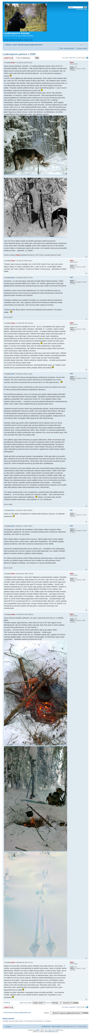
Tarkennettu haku (81, 9)
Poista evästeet (56, 1026)
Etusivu (8, 45)
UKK (61, 48)
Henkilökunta (46, 1026)
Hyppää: (46, 1013)
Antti (12, 277)
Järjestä (54, 1002)
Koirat (15, 45)
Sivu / (72, 58)
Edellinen (7, 1002)
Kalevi (13, 62)
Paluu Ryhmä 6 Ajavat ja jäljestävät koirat (17, 1012)
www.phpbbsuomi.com (51, 1031)
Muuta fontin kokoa (85, 44)
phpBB (37, 1030)
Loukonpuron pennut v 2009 (19, 54)
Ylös (86, 256)
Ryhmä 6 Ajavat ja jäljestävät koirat (30, 45)
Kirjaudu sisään (82, 48)
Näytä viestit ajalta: (32, 1002)
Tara (12, 510)
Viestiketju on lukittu (8, 58)
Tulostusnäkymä (81, 44)
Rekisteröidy (70, 48)
